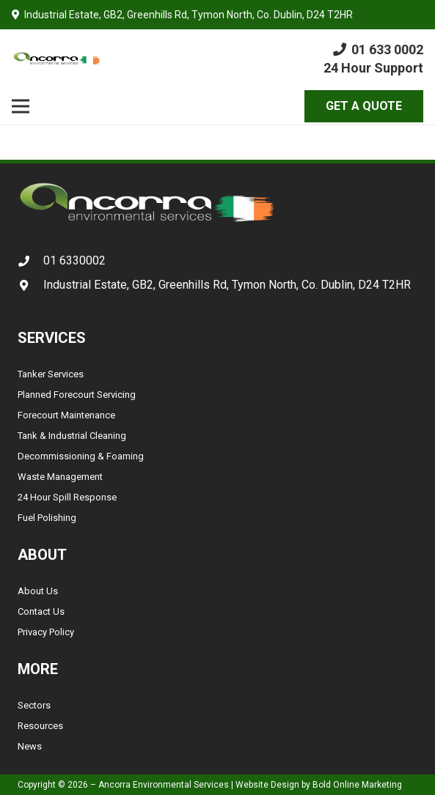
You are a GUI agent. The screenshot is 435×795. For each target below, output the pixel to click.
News (30, 746)
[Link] (56, 58)
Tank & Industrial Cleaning (72, 435)
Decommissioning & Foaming (81, 456)
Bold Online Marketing (357, 785)
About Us (38, 590)
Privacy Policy (46, 631)
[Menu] (20, 106)
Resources (40, 725)
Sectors (34, 705)
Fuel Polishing (47, 517)
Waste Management (60, 476)
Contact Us (41, 611)
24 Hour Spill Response (67, 497)
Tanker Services (51, 374)
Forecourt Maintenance (66, 415)
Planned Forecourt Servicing (77, 394)
